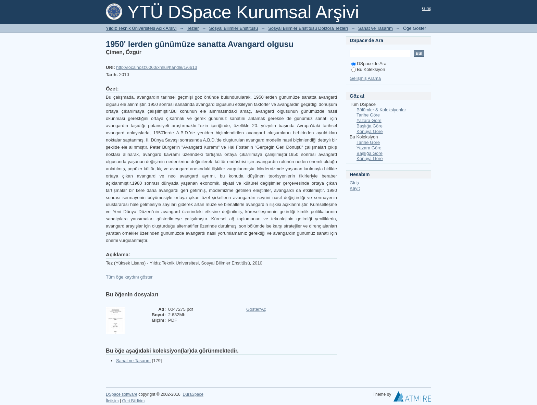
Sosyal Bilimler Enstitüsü (233, 28)
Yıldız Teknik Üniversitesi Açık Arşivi (141, 28)
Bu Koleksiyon (368, 69)
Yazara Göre (369, 120)
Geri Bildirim (133, 400)
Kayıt (355, 188)
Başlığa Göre (370, 125)
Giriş (426, 8)
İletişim (112, 400)
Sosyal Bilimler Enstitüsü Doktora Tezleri (308, 28)
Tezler (193, 28)
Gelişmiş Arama (365, 78)
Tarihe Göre (368, 115)
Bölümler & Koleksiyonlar (381, 109)
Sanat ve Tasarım (375, 28)
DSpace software (121, 394)
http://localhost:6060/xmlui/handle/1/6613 (156, 67)
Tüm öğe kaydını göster (129, 277)
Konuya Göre (370, 131)
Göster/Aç (256, 309)
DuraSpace (193, 394)
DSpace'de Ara (368, 63)
